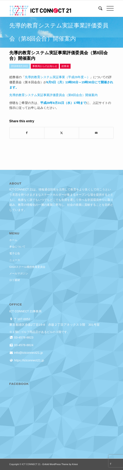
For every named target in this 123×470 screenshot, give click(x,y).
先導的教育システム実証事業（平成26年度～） (57, 77)
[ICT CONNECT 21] (51, 8)
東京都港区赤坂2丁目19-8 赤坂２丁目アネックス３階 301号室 (54, 324)
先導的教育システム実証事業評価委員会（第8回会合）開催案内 (53, 95)
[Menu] (108, 8)
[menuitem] (98, 8)
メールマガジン (18, 273)
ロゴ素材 (14, 280)
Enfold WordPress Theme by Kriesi (60, 464)
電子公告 (14, 253)
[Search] (98, 8)
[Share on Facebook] (26, 133)
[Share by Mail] (96, 133)
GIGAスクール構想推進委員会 (27, 266)
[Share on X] (61, 133)
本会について (17, 246)
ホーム (13, 240)
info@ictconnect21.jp (28, 352)
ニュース (14, 260)
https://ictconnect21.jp (28, 360)
